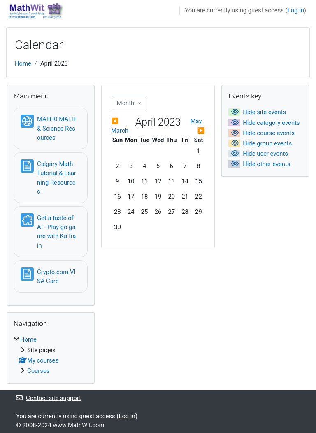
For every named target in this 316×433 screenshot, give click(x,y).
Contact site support (48, 398)
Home (23, 63)
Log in (296, 10)
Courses (38, 370)
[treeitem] (51, 355)
